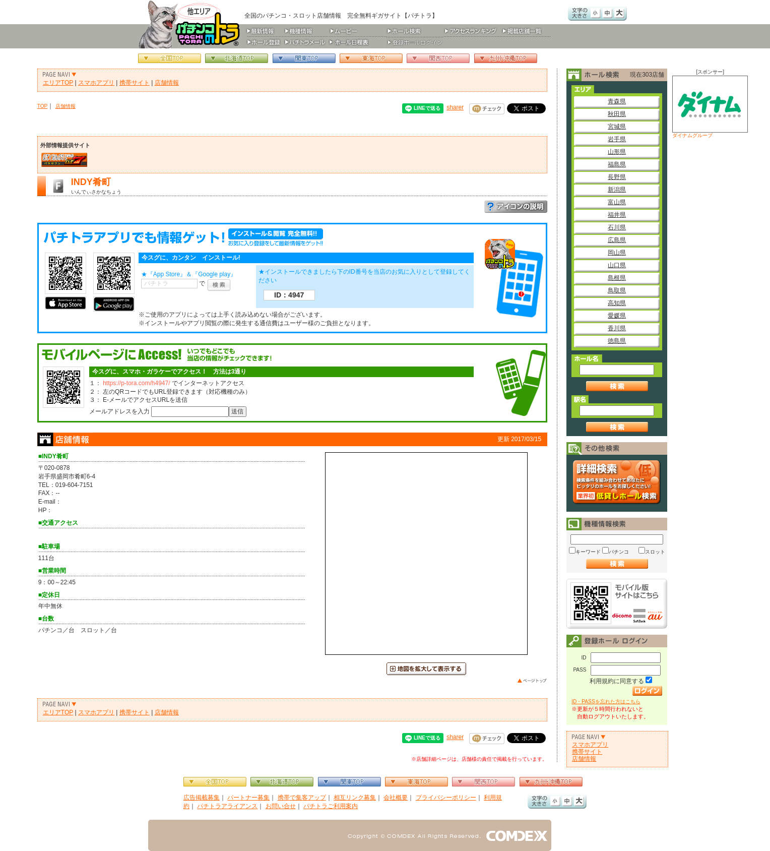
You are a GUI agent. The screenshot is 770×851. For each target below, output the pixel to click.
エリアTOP (58, 82)
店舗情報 (167, 82)
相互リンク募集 (355, 797)
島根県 (617, 277)
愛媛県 (617, 315)
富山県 (617, 202)
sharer (455, 107)
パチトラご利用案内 (330, 806)
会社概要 (395, 797)
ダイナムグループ (710, 107)
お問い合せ (281, 806)
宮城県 (617, 126)
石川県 (617, 227)
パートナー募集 (248, 797)
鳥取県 (617, 290)
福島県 (617, 164)
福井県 (617, 214)
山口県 (617, 265)
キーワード (588, 552)
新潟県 (617, 189)
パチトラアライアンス (227, 806)
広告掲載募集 (201, 797)
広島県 (617, 240)
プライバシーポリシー (446, 797)
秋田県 (617, 113)
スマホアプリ (96, 82)
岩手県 (617, 139)
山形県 (617, 151)
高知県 (617, 303)
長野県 (617, 176)
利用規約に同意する (617, 681)
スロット (655, 552)
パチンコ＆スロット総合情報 (191, 24)
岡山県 (617, 252)
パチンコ (619, 552)
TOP (42, 106)
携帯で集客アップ (302, 797)
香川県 (617, 328)
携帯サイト (134, 82)
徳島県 (617, 340)
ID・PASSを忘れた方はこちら (605, 701)
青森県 (617, 101)
